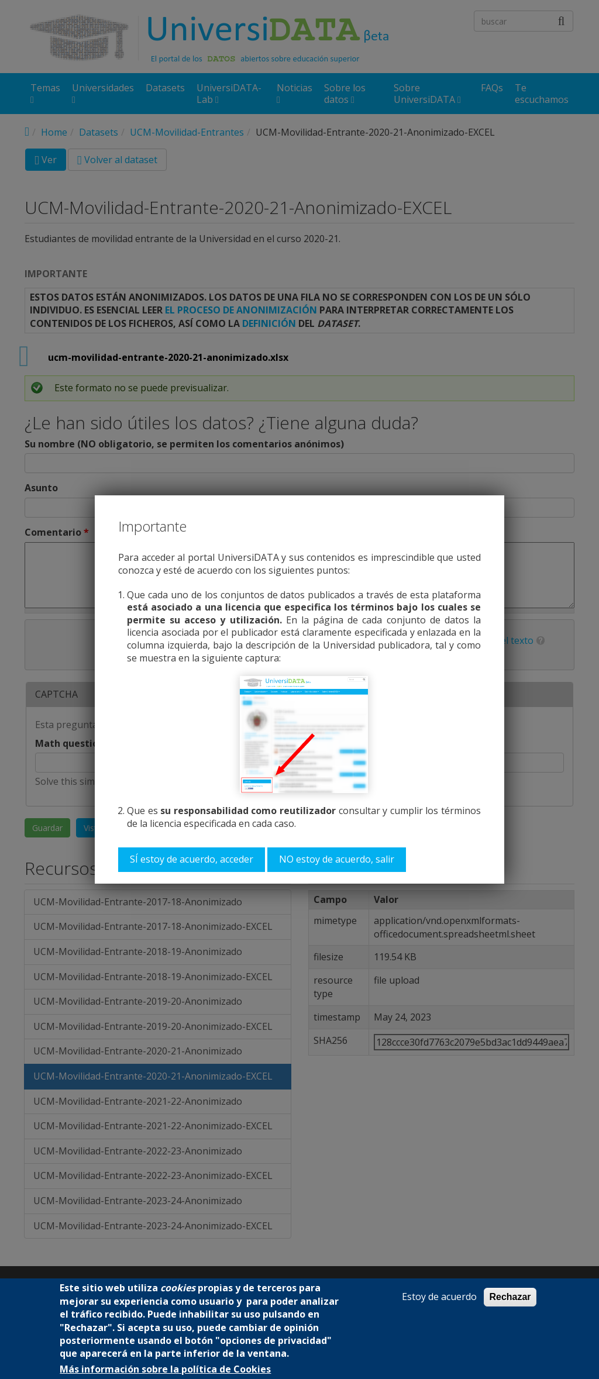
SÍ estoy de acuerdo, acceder (191, 859)
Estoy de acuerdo (439, 1297)
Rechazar (510, 1297)
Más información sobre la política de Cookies (165, 1369)
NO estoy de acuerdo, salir (336, 859)
